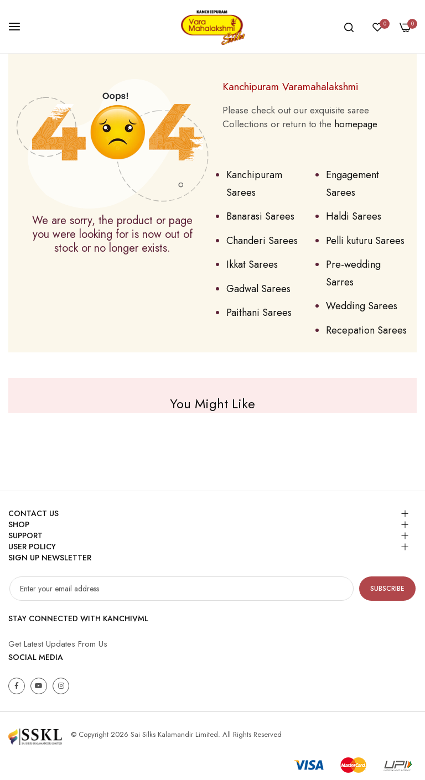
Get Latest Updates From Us (57, 644)
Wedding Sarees (361, 306)
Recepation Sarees (366, 330)
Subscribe (387, 589)
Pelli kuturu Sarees (365, 240)
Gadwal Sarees (258, 289)
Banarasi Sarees (260, 216)
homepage (355, 124)
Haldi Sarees (353, 216)
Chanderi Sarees (262, 240)
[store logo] (212, 26)
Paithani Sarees (259, 312)
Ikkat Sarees (252, 264)
